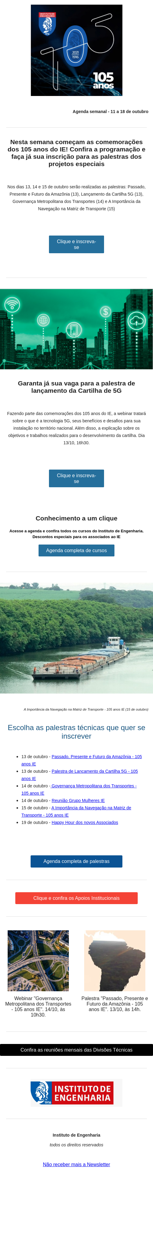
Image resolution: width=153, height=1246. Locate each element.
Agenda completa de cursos (76, 550)
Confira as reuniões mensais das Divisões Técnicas (76, 1050)
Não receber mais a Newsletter (76, 1164)
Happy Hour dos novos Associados (85, 822)
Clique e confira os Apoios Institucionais (76, 898)
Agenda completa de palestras (76, 861)
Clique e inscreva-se (76, 244)
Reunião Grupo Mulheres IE (78, 800)
